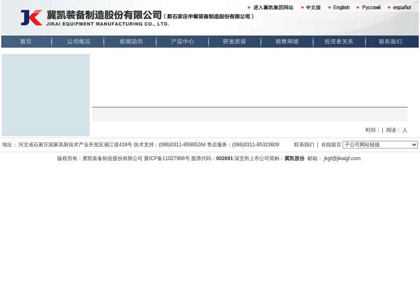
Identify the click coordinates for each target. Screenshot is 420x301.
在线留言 (331, 145)
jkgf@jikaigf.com (342, 158)
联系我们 (304, 145)
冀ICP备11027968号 (167, 158)
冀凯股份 (294, 158)
